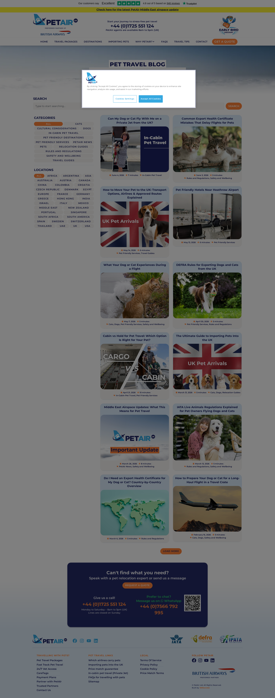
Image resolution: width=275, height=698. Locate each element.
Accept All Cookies (151, 99)
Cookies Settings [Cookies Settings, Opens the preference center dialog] (125, 99)
